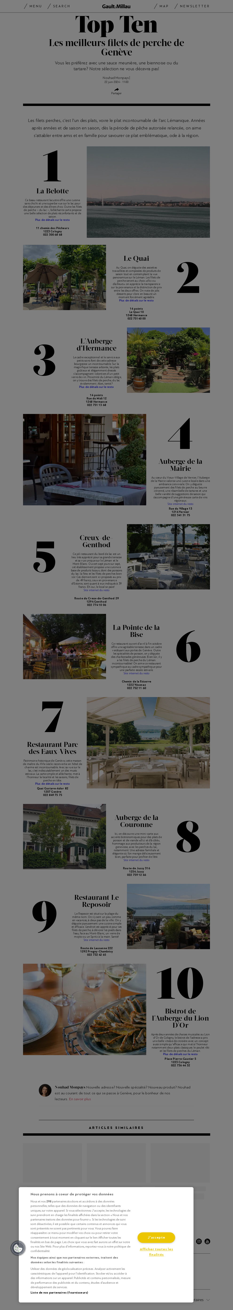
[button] (18, 1248)
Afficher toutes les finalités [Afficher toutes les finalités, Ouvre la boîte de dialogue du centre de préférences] (156, 1252)
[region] (106, 1244)
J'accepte (156, 1238)
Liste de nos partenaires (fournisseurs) (59, 1292)
